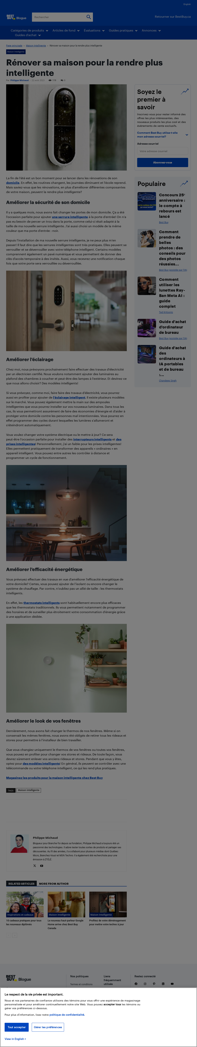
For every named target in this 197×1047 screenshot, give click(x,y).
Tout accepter (17, 1027)
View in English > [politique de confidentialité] (15, 1038)
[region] (98, 1017)
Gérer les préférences (48, 1027)
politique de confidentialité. (67, 1014)
